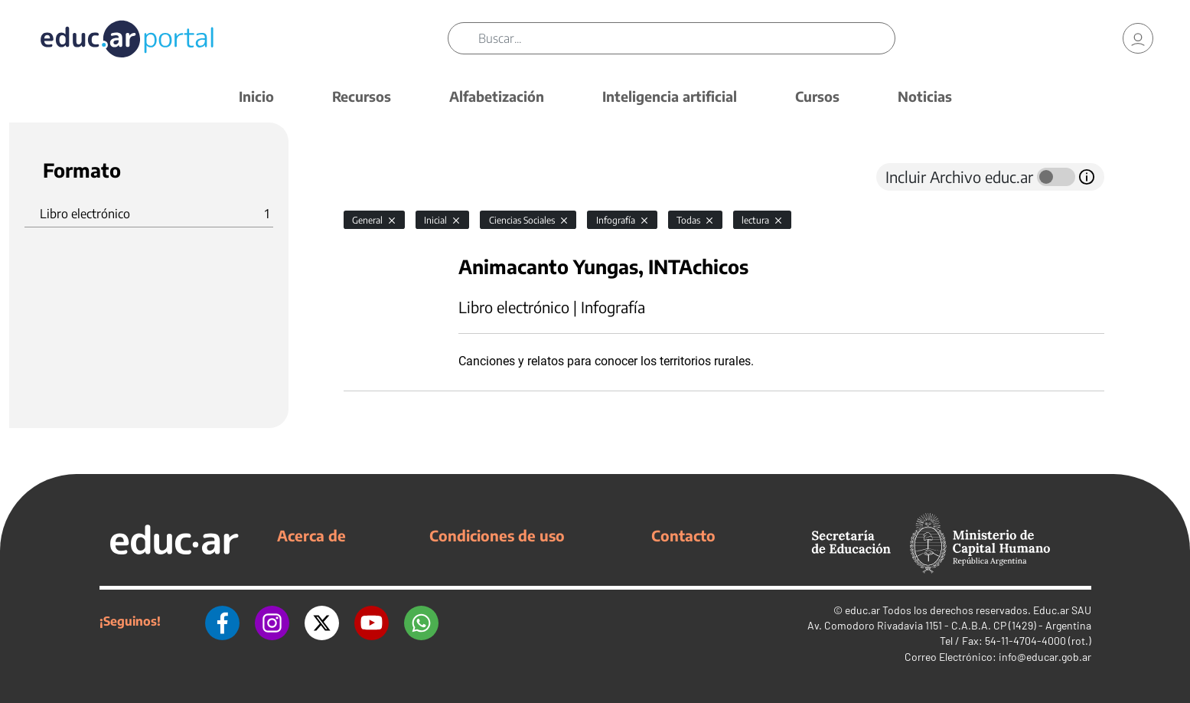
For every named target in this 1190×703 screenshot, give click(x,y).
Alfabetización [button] (496, 96)
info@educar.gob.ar (1045, 656)
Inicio (256, 96)
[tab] (374, 177)
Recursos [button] (361, 96)
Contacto (683, 535)
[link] (1138, 38)
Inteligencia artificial (669, 96)
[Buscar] (686, 38)
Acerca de (311, 535)
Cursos (817, 96)
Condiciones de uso (497, 535)
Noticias (925, 96)
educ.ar (862, 609)
